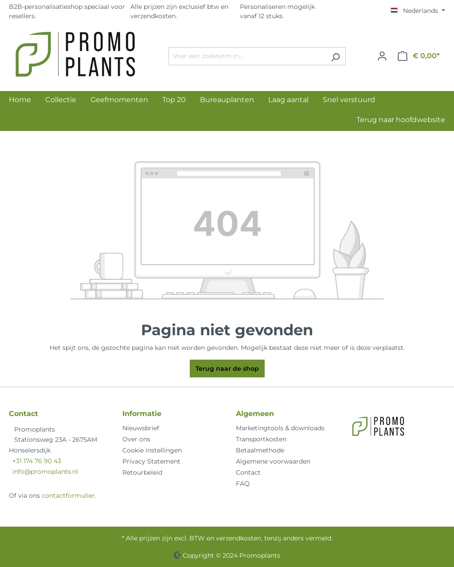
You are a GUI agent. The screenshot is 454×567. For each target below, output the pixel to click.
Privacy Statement (151, 461)
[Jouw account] (382, 56)
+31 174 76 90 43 (36, 461)
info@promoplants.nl (45, 472)
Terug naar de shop (227, 369)
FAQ (243, 484)
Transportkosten (261, 439)
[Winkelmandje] (418, 56)
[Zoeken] (335, 56)
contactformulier (68, 496)
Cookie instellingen (152, 450)
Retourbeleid (142, 472)
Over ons (136, 439)
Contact (248, 472)
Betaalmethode (260, 450)
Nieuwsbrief (140, 428)
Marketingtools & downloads (280, 428)
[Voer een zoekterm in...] (246, 56)
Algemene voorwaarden (273, 461)
